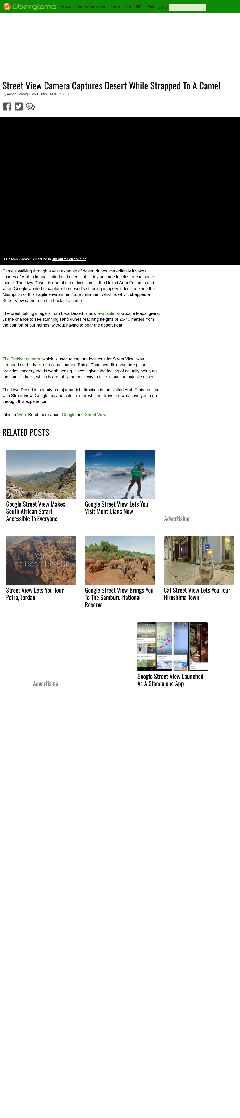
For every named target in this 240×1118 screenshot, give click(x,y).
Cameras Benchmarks (90, 6)
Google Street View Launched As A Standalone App (170, 679)
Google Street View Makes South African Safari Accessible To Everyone (35, 511)
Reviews (65, 6)
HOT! (139, 6)
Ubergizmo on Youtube (69, 259)
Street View (95, 414)
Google (68, 414)
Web (21, 414)
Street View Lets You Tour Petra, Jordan (35, 593)
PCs (128, 6)
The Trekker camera (21, 359)
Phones (115, 6)
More (151, 6)
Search (163, 7)
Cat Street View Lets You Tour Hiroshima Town (197, 593)
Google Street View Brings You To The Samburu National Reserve (119, 597)
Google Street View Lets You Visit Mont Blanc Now (116, 507)
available (106, 313)
